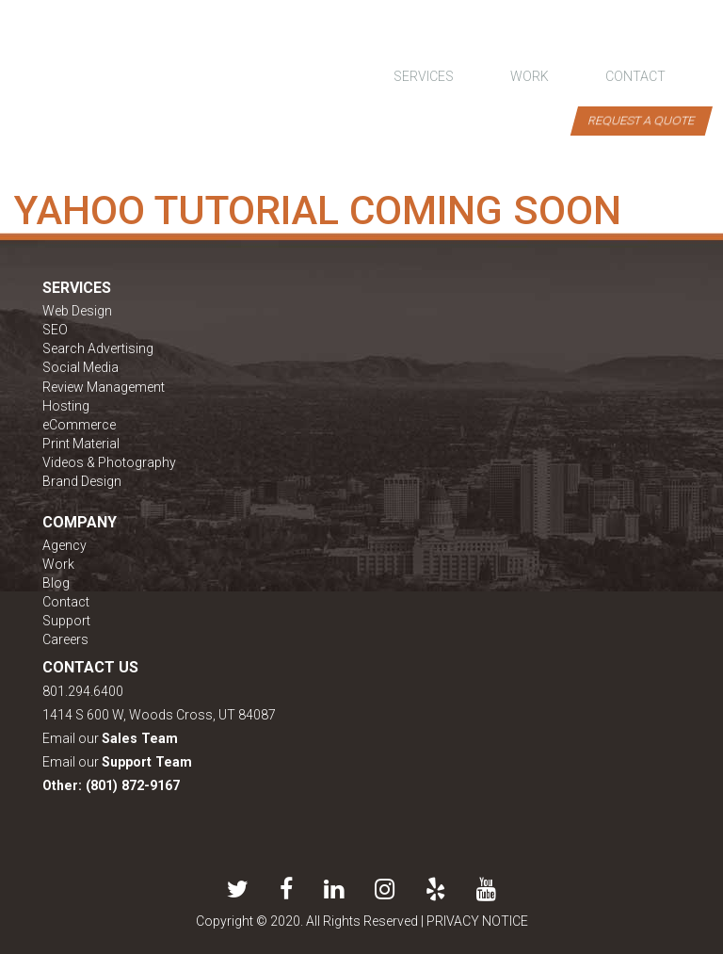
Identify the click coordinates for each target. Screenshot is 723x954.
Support (66, 620)
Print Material (81, 443)
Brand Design (81, 481)
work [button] (529, 76)
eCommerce (79, 424)
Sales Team (140, 738)
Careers (65, 639)
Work (58, 564)
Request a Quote (641, 120)
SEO (55, 329)
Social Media (80, 367)
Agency (64, 545)
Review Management (103, 387)
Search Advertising (97, 348)
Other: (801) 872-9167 (111, 785)
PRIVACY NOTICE (477, 921)
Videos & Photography (109, 462)
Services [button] (424, 76)
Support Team (147, 761)
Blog (56, 582)
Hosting (65, 405)
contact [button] (635, 76)
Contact (65, 601)
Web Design (77, 310)
